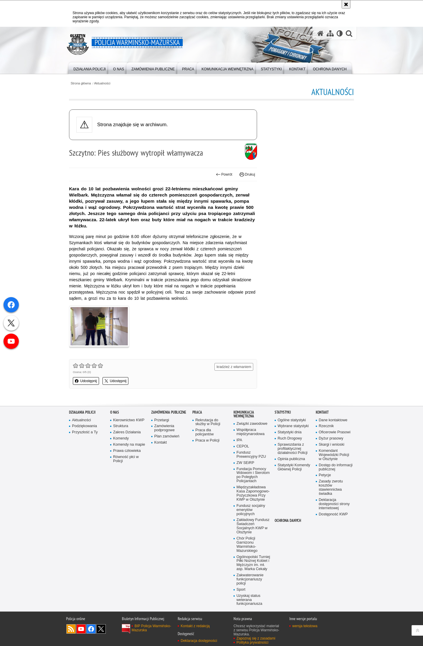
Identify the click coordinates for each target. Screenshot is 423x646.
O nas (114, 412)
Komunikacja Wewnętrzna (244, 414)
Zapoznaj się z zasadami (255, 638)
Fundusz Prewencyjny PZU (251, 455)
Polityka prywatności (252, 642)
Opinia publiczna (291, 459)
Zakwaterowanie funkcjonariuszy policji (249, 579)
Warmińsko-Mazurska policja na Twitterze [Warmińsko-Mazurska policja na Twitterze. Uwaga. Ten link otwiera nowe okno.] (101, 629)
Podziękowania (84, 426)
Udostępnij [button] (86, 381)
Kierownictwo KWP (129, 420)
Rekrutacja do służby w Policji (207, 422)
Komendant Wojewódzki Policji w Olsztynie (334, 455)
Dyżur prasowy (331, 438)
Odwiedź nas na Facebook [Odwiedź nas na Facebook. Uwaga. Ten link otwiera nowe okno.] (91, 629)
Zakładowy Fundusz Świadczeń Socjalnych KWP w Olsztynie (252, 526)
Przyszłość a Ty (85, 432)
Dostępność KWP (333, 514)
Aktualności (102, 83)
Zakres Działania (127, 432)
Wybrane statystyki (293, 426)
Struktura (120, 426)
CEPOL (242, 446)
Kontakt (160, 442)
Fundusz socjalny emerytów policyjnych (250, 510)
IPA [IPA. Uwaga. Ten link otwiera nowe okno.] (239, 440)
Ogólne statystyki (292, 420)
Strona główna (80, 83)
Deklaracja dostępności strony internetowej (334, 504)
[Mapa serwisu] (330, 33)
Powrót (224, 174)
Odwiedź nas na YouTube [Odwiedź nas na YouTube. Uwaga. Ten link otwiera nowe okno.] (81, 629)
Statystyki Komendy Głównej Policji (294, 467)
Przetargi (161, 420)
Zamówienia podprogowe (164, 428)
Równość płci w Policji (126, 459)
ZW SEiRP (245, 463)
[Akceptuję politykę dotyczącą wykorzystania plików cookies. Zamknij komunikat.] (346, 4)
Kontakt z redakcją (195, 626)
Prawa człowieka (127, 451)
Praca (197, 412)
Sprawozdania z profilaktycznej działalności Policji (293, 449)
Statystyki (283, 412)
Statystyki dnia (289, 432)
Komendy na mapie (129, 445)
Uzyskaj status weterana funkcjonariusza (249, 600)
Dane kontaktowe (333, 420)
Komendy (121, 438)
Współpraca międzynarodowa (250, 432)
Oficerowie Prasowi (334, 432)
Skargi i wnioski (331, 445)
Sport (240, 590)
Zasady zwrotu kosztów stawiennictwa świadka (331, 487)
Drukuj (247, 174)
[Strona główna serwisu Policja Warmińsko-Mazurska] (320, 33)
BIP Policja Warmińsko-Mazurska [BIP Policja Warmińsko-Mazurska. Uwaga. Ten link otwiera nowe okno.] (151, 628)
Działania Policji (82, 412)
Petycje (325, 475)
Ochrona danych (288, 520)
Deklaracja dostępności (199, 641)
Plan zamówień (166, 436)
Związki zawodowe (251, 424)
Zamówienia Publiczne (168, 412)
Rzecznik (326, 426)
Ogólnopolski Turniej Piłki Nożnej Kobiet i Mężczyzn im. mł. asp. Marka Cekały (253, 563)
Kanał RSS (71, 629)
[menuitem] (89, 67)
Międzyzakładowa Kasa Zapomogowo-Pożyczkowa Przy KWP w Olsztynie (253, 493)
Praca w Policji (207, 440)
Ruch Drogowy (290, 438)
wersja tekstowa (304, 626)
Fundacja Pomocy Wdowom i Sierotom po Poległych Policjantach (253, 475)
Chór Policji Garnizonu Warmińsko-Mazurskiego (247, 545)
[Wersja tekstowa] (340, 33)
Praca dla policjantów (204, 432)
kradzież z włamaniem (233, 367)
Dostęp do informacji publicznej (335, 467)
